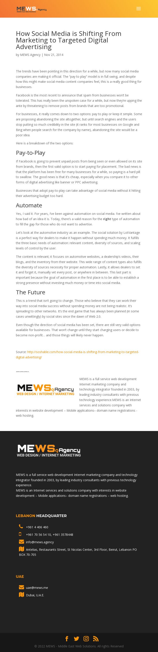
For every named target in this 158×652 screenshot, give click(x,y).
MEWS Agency (30, 55)
